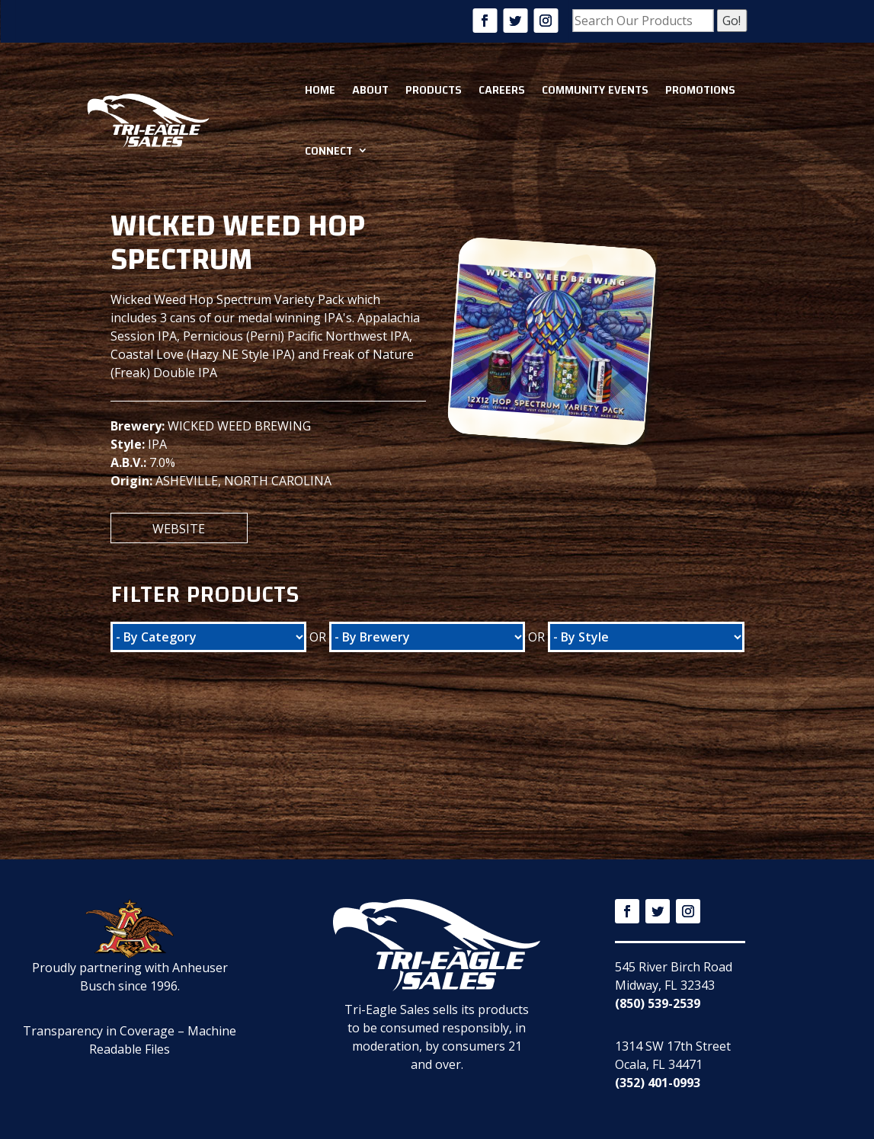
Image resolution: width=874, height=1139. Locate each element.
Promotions (700, 89)
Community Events (595, 89)
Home (320, 89)
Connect (329, 150)
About (370, 89)
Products (433, 89)
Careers (502, 89)
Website (178, 528)
